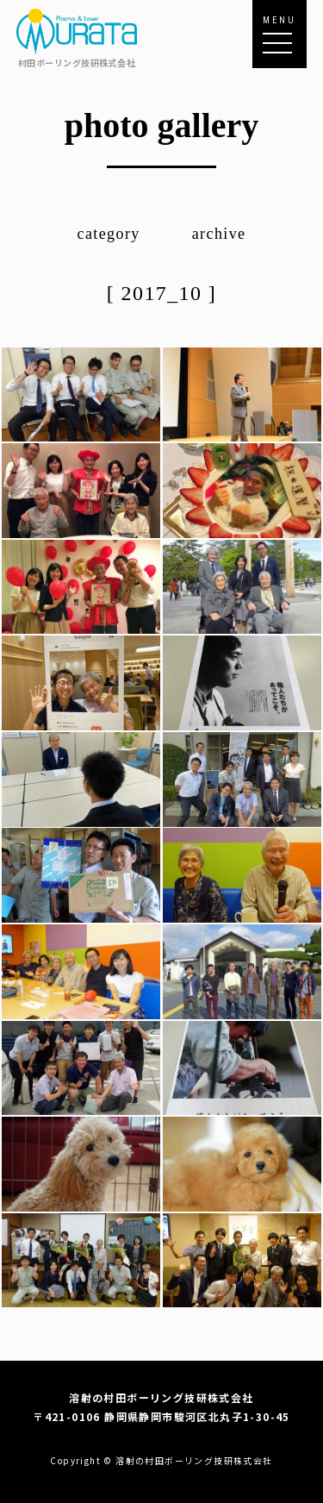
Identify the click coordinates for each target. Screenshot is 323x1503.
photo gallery (162, 125)
